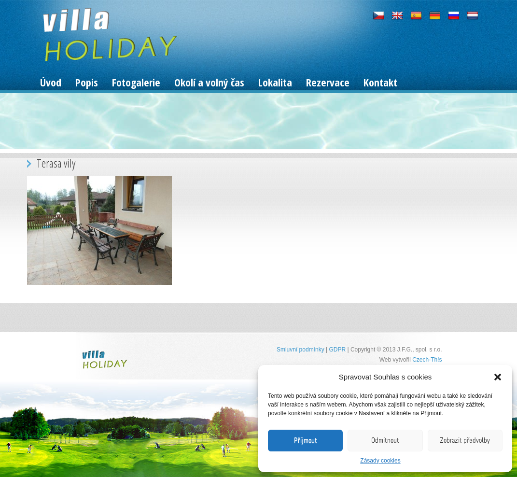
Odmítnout (385, 440)
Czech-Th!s (427, 359)
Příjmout (305, 440)
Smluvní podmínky (300, 349)
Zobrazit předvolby (465, 440)
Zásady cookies (380, 460)
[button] (498, 377)
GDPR (337, 349)
